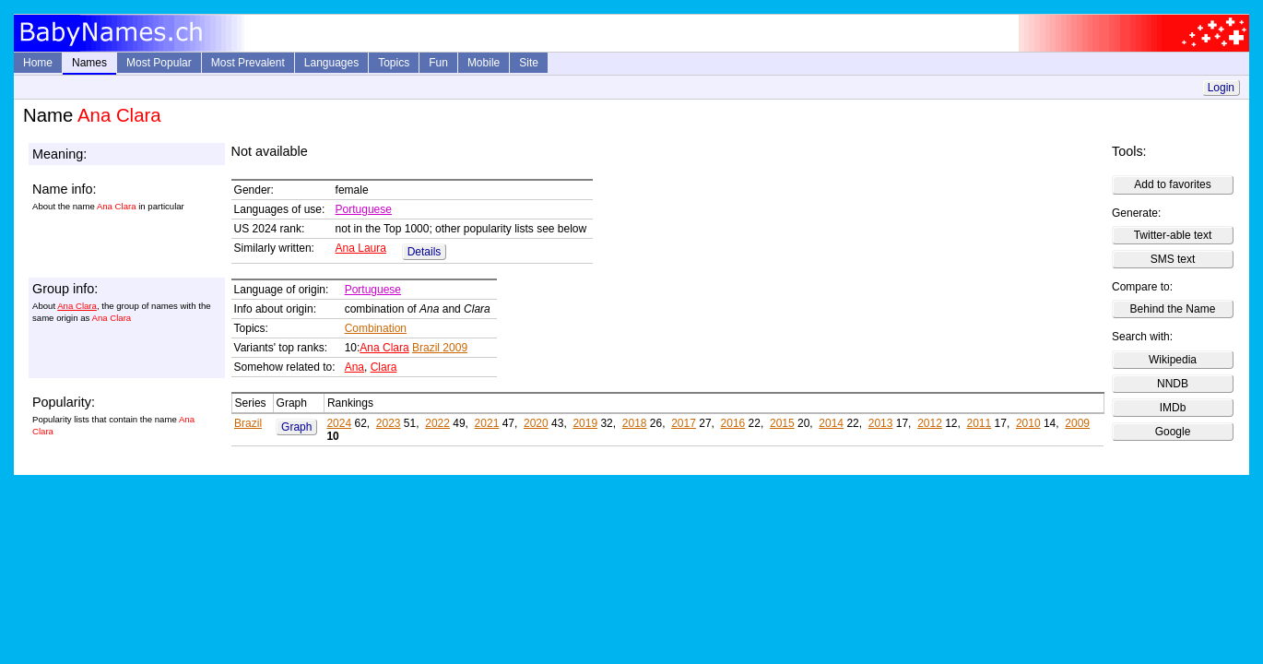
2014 (831, 423)
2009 (1077, 423)
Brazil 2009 (439, 347)
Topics (393, 62)
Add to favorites (1172, 184)
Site (528, 62)
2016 (733, 423)
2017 (683, 423)
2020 (536, 423)
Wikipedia (1173, 359)
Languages (331, 62)
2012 (929, 423)
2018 (634, 423)
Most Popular (159, 62)
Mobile (483, 62)
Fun (438, 62)
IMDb (1173, 407)
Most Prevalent (248, 62)
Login (1221, 87)
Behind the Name (1173, 308)
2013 (880, 423)
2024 (338, 423)
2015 (782, 423)
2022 (437, 423)
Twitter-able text (1173, 235)
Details (424, 251)
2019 (584, 423)
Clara (384, 367)
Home (38, 62)
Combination (376, 328)
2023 (388, 423)
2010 (1028, 423)
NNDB (1172, 383)
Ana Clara (77, 306)
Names (89, 62)
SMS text (1173, 259)
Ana (354, 367)
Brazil (248, 423)
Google (1173, 431)
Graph (296, 427)
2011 (979, 423)
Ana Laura (361, 248)
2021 (487, 423)
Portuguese (364, 209)
